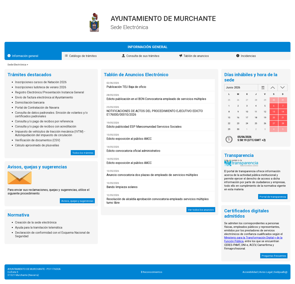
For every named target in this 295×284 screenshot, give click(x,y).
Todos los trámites (82, 152)
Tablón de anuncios (196, 56)
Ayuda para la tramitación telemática (38, 227)
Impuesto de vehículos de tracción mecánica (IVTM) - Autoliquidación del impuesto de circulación (50, 133)
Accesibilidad (250, 271)
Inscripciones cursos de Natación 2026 (41, 82)
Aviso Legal (265, 271)
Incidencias (248, 56)
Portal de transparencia (273, 196)
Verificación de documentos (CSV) (37, 140)
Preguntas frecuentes (274, 255)
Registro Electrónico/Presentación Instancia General (49, 92)
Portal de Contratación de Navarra (37, 107)
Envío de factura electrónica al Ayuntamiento (44, 97)
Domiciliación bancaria (29, 102)
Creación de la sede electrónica (35, 222)
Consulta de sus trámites (142, 56)
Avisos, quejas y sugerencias (77, 200)
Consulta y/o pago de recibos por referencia (44, 121)
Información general (25, 56)
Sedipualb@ (280, 271)
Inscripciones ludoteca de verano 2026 (40, 87)
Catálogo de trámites (83, 56)
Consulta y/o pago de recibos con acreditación (45, 126)
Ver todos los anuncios (201, 209)
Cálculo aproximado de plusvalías (37, 145)
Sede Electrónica (17, 64)
